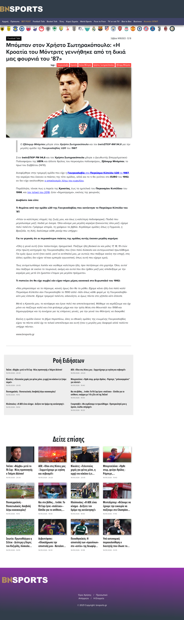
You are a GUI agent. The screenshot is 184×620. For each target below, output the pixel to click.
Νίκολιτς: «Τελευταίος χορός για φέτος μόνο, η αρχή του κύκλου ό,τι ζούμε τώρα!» (36, 380)
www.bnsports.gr (25, 333)
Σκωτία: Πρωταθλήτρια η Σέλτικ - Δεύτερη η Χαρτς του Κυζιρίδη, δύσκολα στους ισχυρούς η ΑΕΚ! (19, 542)
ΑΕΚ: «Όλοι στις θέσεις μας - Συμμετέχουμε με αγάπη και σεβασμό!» (98, 369)
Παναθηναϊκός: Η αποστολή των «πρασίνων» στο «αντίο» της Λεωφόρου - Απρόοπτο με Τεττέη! (84, 542)
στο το (98, 172)
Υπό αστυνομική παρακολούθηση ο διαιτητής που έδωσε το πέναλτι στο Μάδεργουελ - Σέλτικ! (116, 542)
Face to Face (100, 21)
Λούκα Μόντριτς (85, 65)
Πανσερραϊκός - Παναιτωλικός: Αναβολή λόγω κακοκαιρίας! (31, 391)
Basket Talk (52, 21)
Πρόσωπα (15, 21)
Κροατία (74, 65)
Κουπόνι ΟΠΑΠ (151, 21)
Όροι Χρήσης (84, 594)
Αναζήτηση (179, 22)
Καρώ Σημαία (72, 21)
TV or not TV (113, 21)
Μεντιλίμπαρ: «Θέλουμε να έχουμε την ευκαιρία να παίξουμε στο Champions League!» (117, 505)
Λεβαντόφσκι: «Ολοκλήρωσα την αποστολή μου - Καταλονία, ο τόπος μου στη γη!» (52, 542)
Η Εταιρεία (98, 598)
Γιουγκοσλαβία (62, 65)
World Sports (86, 21)
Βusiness (138, 21)
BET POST (26, 21)
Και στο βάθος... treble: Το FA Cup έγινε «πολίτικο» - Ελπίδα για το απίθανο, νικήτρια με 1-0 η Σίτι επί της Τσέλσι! (97, 393)
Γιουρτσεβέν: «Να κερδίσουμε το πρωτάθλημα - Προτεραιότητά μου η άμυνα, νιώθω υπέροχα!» (99, 405)
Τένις (61, 21)
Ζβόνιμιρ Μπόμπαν (123, 65)
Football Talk (39, 21)
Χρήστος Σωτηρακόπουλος (103, 65)
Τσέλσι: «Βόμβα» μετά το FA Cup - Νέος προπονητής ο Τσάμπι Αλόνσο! (34, 369)
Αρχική (5, 21)
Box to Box (126, 21)
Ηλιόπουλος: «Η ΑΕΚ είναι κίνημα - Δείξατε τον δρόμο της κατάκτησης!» (35, 403)
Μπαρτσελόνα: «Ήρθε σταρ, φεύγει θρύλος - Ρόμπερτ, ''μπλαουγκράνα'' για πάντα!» (100, 380)
